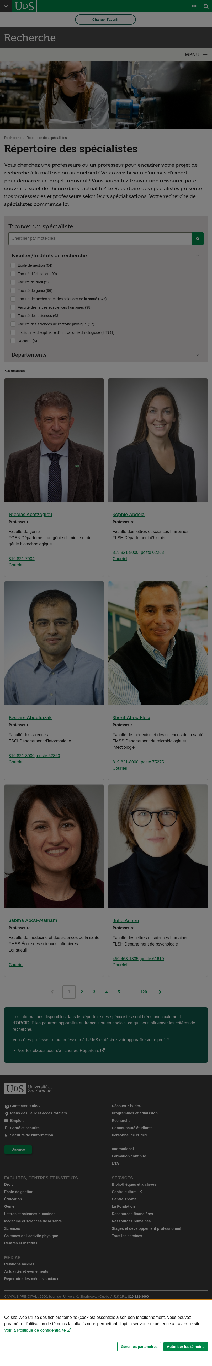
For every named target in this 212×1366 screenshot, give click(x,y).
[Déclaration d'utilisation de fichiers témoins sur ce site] (106, 1333)
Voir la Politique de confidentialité (35, 1330)
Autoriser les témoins (185, 1347)
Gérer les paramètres (139, 1347)
